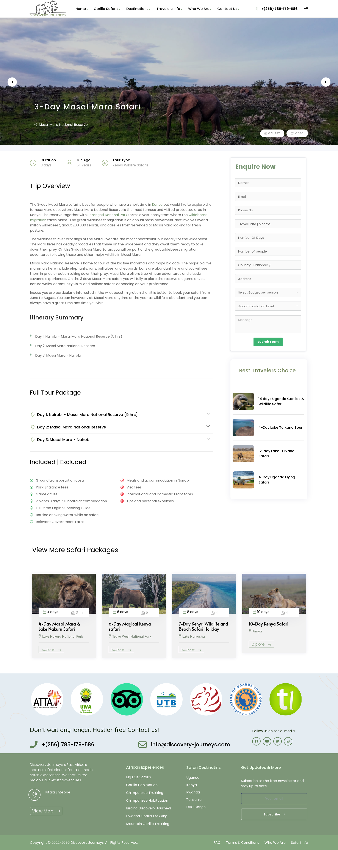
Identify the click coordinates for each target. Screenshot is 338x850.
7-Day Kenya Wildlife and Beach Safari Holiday (203, 626)
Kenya (157, 204)
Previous (19, 82)
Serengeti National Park (107, 214)
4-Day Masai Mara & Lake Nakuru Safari (59, 626)
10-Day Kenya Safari (268, 624)
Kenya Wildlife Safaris (130, 165)
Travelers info (168, 8)
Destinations (137, 8)
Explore (51, 649)
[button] (46, 811)
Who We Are (198, 8)
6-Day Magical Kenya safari (130, 626)
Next (318, 82)
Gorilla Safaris (106, 8)
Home (80, 8)
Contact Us (227, 8)
